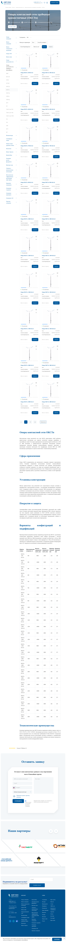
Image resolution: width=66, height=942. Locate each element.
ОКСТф (8, 93)
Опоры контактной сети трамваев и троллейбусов (9, 68)
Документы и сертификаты (53, 909)
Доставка (52, 916)
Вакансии (44, 912)
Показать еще (43, 421)
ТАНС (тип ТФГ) (10, 115)
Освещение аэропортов (8, 194)
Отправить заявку (54, 2)
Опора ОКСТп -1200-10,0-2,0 (48, 255)
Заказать (35, 83)
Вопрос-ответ (44, 918)
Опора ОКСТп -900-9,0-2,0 (27, 182)
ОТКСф (8, 99)
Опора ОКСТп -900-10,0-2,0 (48, 182)
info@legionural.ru (37, 3)
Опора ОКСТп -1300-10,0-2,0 (48, 292)
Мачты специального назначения (9, 48)
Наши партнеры (45, 910)
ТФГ (7, 125)
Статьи (51, 904)
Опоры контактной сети (9, 61)
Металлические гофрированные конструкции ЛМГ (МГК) (9, 177)
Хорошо (57, 939)
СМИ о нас (52, 906)
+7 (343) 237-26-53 (12, 902)
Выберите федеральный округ (20, 791)
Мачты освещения (8, 42)
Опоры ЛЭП (9, 53)
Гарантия (52, 911)
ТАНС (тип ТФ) (9, 112)
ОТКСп (7, 96)
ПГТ (7, 102)
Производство (45, 904)
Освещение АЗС (9, 198)
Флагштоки (8, 148)
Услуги (43, 921)
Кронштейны (9, 155)
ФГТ (7, 129)
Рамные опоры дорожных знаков (10, 144)
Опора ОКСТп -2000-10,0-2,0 (48, 401)
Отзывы (43, 914)
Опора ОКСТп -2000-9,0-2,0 (27, 401)
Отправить (18, 801)
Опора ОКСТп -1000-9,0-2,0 (27, 219)
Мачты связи (9, 56)
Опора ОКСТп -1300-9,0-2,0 (27, 292)
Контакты (44, 916)
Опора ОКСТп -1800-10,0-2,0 (48, 365)
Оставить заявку (12, 26)
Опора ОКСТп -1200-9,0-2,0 (27, 255)
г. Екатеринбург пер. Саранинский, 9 (13, 908)
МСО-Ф (8, 76)
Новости (52, 901)
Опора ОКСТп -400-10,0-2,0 (48, 109)
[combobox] (14, 787)
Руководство (44, 908)
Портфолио (44, 906)
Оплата (51, 914)
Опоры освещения (8, 38)
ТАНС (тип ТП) (9, 109)
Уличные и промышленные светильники (9, 170)
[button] (51, 831)
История (43, 901)
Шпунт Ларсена (9, 151)
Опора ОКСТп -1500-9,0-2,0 (27, 328)
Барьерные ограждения (8, 184)
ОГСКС (8, 83)
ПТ (7, 106)
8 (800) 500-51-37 (37, 2)
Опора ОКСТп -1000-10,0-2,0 (48, 219)
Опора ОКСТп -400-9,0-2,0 (27, 109)
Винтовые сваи (9, 165)
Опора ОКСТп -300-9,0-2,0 (27, 72)
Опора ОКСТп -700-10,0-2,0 (48, 145)
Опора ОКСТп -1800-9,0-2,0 (27, 365)
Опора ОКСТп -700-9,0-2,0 (27, 145)
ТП (7, 119)
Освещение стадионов (8, 189)
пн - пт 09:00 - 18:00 (13, 912)
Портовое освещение (8, 202)
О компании (44, 899)
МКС (7, 73)
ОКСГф (8, 86)
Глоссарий (52, 918)
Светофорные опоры (9, 139)
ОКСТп (7, 89)
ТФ (7, 122)
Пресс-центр (52, 899)
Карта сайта (52, 920)
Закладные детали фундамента (9, 160)
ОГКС (7, 80)
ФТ (7, 132)
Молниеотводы (9, 135)
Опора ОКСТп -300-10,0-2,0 (48, 72)
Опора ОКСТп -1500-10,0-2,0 (48, 328)
